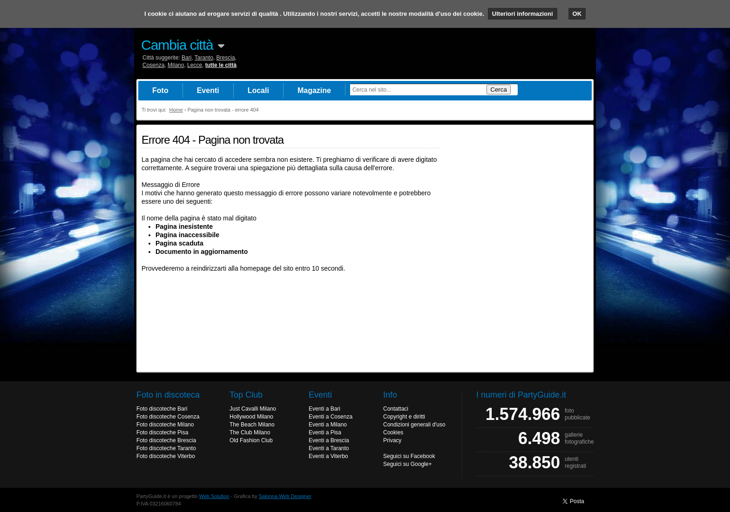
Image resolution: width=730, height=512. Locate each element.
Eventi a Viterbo (328, 456)
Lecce (194, 65)
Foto (160, 90)
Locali (258, 90)
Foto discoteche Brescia (166, 440)
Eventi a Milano (328, 424)
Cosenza (153, 65)
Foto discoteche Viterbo (165, 456)
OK (577, 13)
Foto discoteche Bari (161, 409)
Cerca (498, 89)
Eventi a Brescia (329, 440)
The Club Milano (250, 432)
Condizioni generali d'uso (414, 424)
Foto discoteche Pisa (162, 432)
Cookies (393, 432)
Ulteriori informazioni (522, 13)
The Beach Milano (252, 424)
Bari (186, 57)
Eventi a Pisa (325, 432)
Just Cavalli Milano (253, 409)
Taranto (204, 57)
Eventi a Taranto (329, 448)
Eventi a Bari (324, 409)
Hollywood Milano (251, 416)
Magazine (314, 90)
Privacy (392, 440)
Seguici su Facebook (409, 456)
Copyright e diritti (404, 416)
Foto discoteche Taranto (166, 448)
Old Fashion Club (251, 440)
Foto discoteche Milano (165, 424)
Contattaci (395, 409)
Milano (176, 65)
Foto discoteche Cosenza (167, 416)
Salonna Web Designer (285, 496)
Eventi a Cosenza (330, 416)
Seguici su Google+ (407, 464)
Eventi (208, 90)
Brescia (225, 57)
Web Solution (214, 496)
